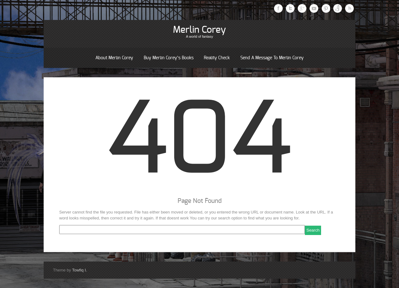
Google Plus (302, 8)
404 (199, 143)
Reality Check (217, 58)
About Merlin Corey (114, 58)
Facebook (278, 8)
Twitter (290, 8)
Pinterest (325, 8)
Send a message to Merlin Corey (272, 58)
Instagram (337, 8)
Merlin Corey (199, 30)
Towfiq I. (79, 270)
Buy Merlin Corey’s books (169, 58)
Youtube (314, 8)
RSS (349, 8)
